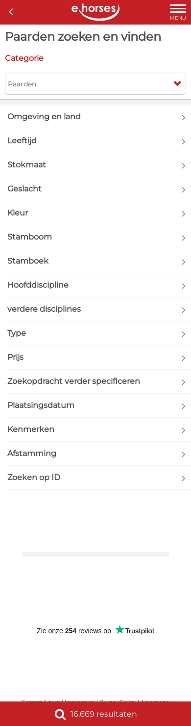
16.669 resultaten (95, 714)
